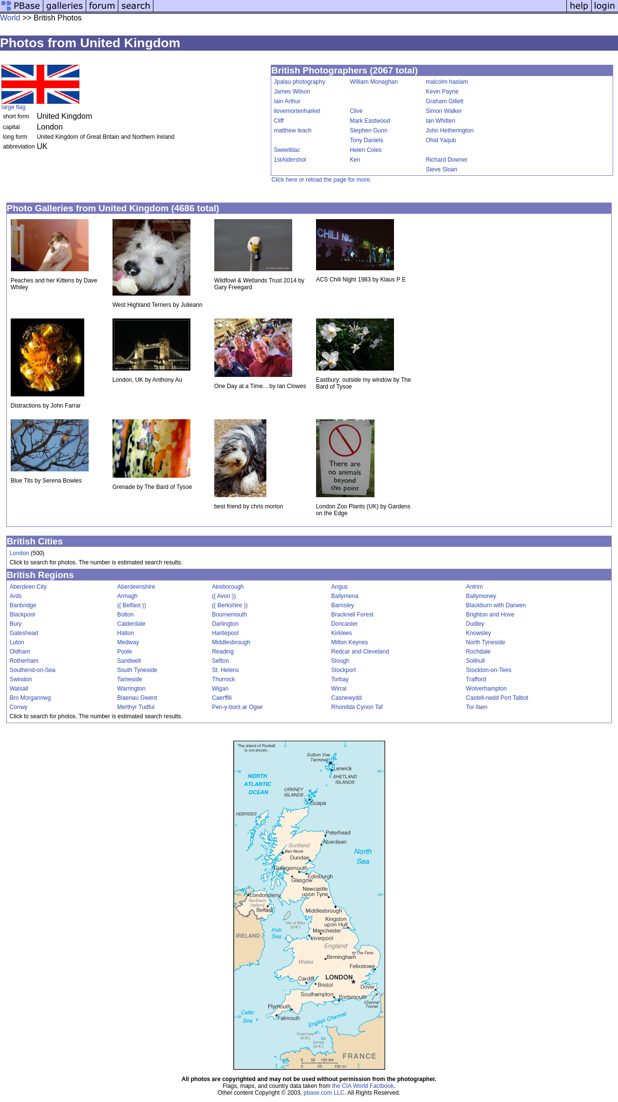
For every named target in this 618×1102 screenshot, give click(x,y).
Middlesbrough (231, 642)
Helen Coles (365, 150)
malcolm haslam (447, 81)
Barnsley (342, 605)
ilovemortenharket (297, 111)
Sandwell (129, 660)
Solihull (475, 660)
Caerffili (221, 697)
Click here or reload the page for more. (321, 179)
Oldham (20, 651)
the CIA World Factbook (363, 1086)
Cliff (278, 120)
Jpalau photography (299, 81)
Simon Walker (444, 111)
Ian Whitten (440, 120)
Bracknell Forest (352, 614)
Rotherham (24, 660)
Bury (16, 623)
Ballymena (344, 596)
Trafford (476, 679)
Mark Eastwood (370, 120)
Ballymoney (481, 596)
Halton (125, 633)
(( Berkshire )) (229, 605)
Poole (124, 651)
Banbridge (23, 605)
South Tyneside (137, 670)
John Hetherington (449, 130)
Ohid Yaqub (441, 140)
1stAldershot (290, 159)
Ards (16, 596)
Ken (355, 159)
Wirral (338, 688)
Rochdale (478, 651)
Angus (339, 586)
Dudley (475, 623)
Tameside (129, 679)
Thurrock (223, 679)
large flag (13, 107)
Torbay (340, 679)
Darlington (225, 623)
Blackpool (22, 614)
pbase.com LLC (323, 1092)
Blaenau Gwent (137, 697)
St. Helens (225, 670)
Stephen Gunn (368, 130)
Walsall (19, 688)
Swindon (21, 679)
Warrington (131, 688)
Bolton (125, 614)
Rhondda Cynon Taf (357, 707)
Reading (223, 651)
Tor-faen (476, 707)
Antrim (474, 586)
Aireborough (227, 586)
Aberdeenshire (136, 586)
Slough (340, 660)
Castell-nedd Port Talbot (497, 697)
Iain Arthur (287, 101)
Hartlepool (225, 633)
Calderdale (131, 623)
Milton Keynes (349, 642)
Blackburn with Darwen (496, 605)
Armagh (127, 596)
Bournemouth (229, 614)
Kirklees (341, 633)
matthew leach (292, 130)
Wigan (220, 688)
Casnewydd (346, 697)
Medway (128, 642)
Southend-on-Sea (33, 670)
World (10, 18)
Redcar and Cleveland (360, 651)
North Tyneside (486, 642)
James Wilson (292, 91)
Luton (17, 642)
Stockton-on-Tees (488, 670)
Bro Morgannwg (30, 697)
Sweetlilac (287, 150)
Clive (356, 111)
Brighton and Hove (490, 614)
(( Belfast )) (131, 605)
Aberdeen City (28, 586)
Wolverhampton (486, 688)
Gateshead (24, 633)
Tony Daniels (366, 140)
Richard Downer (447, 159)
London (19, 553)
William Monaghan (374, 81)
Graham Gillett (444, 101)
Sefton (220, 660)
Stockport (343, 670)
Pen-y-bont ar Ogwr (237, 707)
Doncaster (344, 623)
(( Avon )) (224, 596)
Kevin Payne (442, 91)
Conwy (19, 707)
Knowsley (478, 633)
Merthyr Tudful (136, 707)
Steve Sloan (441, 169)
